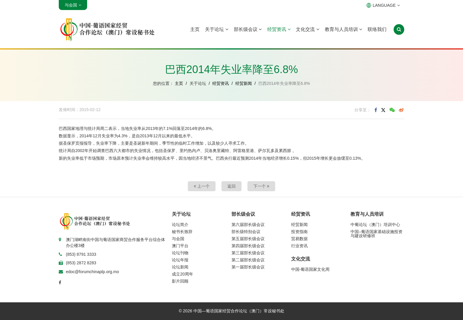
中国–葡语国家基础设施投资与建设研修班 (376, 233)
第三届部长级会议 (248, 252)
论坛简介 (180, 224)
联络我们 (377, 29)
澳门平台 (180, 245)
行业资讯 (299, 245)
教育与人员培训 (343, 29)
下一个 (261, 186)
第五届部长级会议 (248, 238)
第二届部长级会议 (248, 260)
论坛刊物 (180, 252)
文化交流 (307, 29)
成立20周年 (182, 274)
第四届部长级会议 (248, 245)
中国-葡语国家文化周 (310, 269)
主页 (195, 29)
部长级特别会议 (245, 231)
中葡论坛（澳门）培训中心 (375, 224)
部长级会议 (248, 29)
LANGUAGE (383, 5)
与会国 (178, 238)
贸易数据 (299, 238)
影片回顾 (180, 281)
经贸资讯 (278, 29)
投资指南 (299, 231)
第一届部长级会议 (248, 267)
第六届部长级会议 (248, 224)
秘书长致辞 (182, 231)
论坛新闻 (180, 267)
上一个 (202, 186)
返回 (231, 186)
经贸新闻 (243, 83)
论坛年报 (180, 260)
